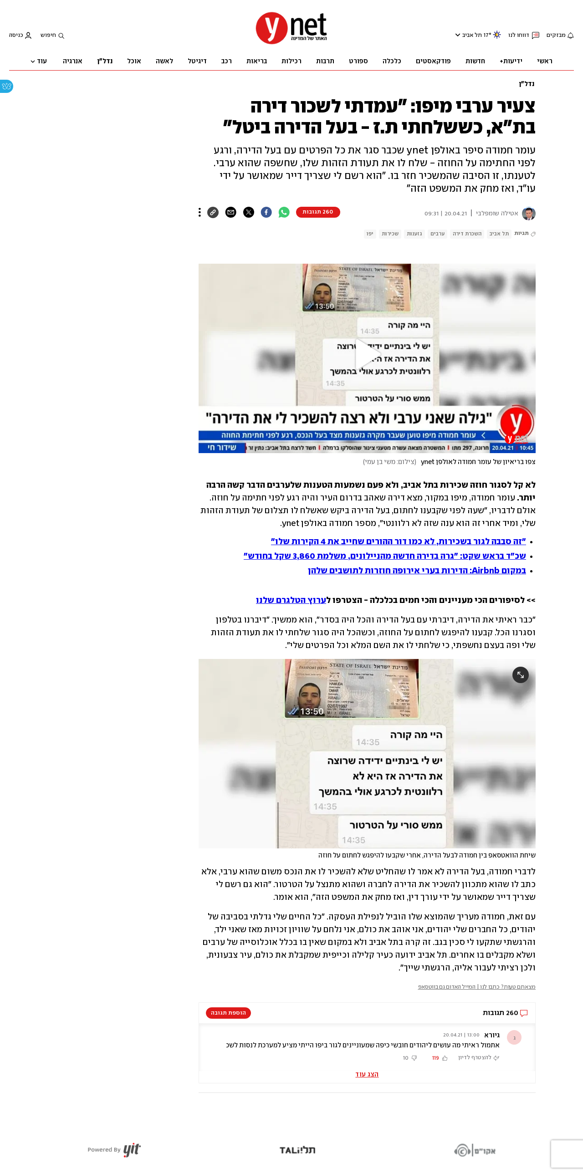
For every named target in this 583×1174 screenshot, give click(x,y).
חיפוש (48, 35)
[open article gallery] (367, 753)
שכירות (390, 233)
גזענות (414, 233)
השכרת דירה (467, 233)
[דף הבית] (291, 43)
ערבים (437, 233)
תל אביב (472, 35)
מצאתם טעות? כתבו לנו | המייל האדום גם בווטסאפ (477, 987)
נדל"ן (526, 84)
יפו (370, 233)
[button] (367, 354)
